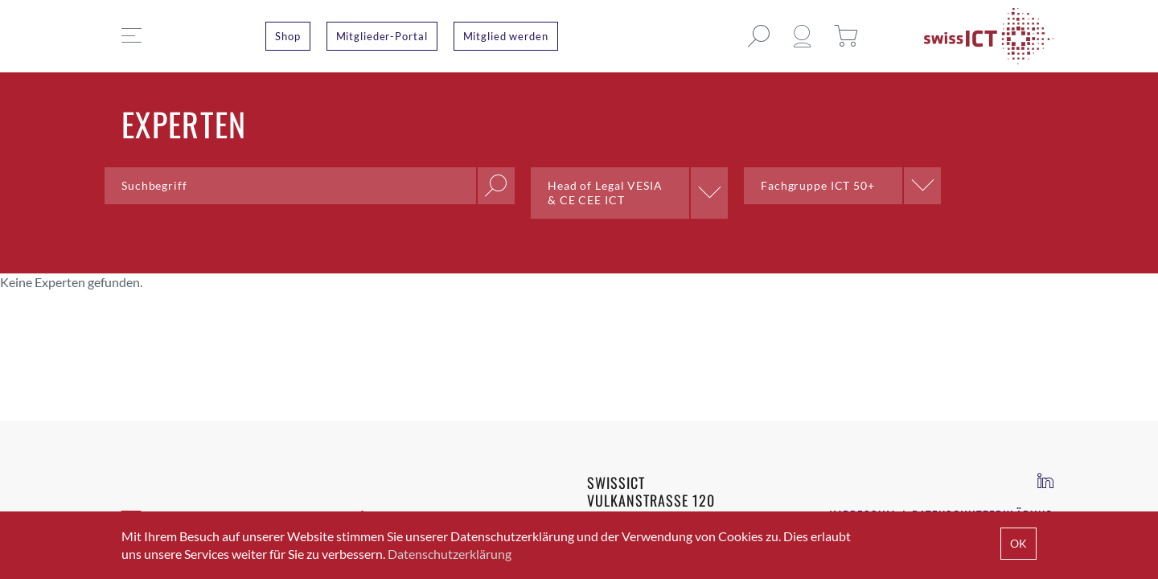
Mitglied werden (505, 36)
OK (1018, 543)
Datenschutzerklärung (449, 553)
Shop (288, 36)
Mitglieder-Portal (382, 36)
